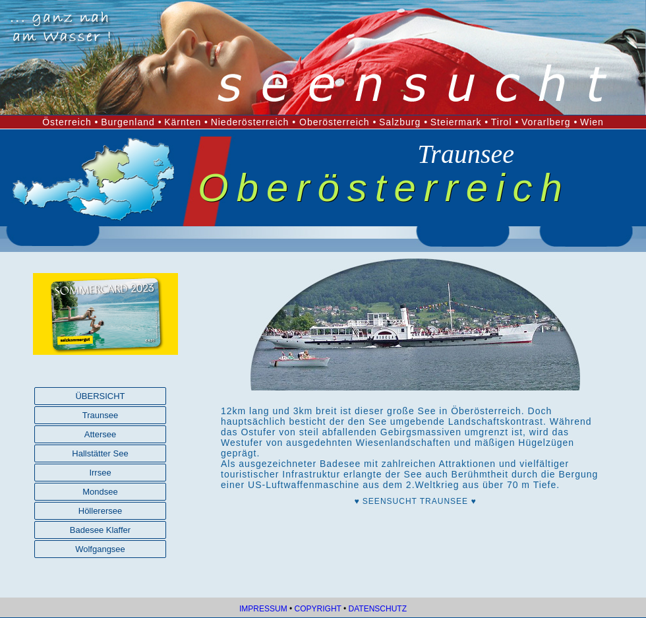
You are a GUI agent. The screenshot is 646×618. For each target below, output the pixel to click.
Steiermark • (459, 122)
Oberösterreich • (337, 122)
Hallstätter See (100, 453)
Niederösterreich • (255, 122)
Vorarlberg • (549, 122)
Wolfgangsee (100, 549)
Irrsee (100, 473)
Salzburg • (403, 122)
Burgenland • (131, 122)
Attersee (100, 434)
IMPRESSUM (263, 608)
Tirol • (505, 122)
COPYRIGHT (318, 608)
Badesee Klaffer (100, 530)
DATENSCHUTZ (378, 608)
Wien (592, 122)
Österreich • (70, 122)
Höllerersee (100, 511)
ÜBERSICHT (100, 396)
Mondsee (99, 492)
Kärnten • (186, 122)
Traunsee (100, 415)
